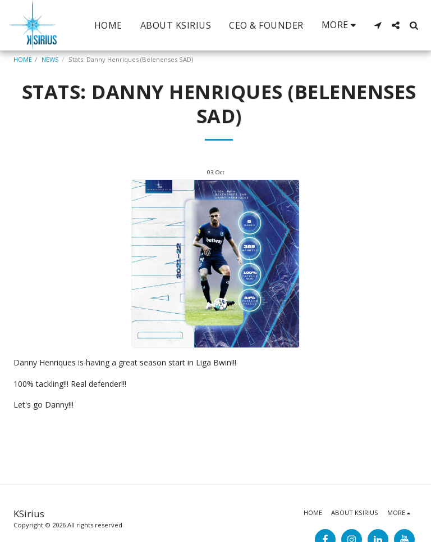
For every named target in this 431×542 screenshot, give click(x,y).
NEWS (50, 59)
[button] (377, 25)
